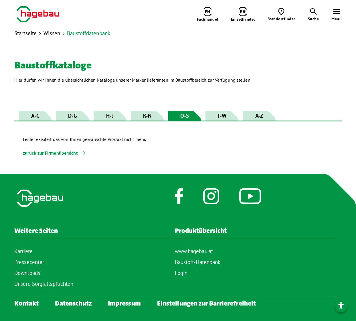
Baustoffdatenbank (88, 33)
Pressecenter (29, 262)
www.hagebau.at (194, 251)
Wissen (51, 33)
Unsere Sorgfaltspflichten (44, 283)
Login (181, 272)
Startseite (25, 33)
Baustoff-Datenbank (198, 262)
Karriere (23, 251)
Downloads (27, 272)
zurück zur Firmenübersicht (50, 153)
